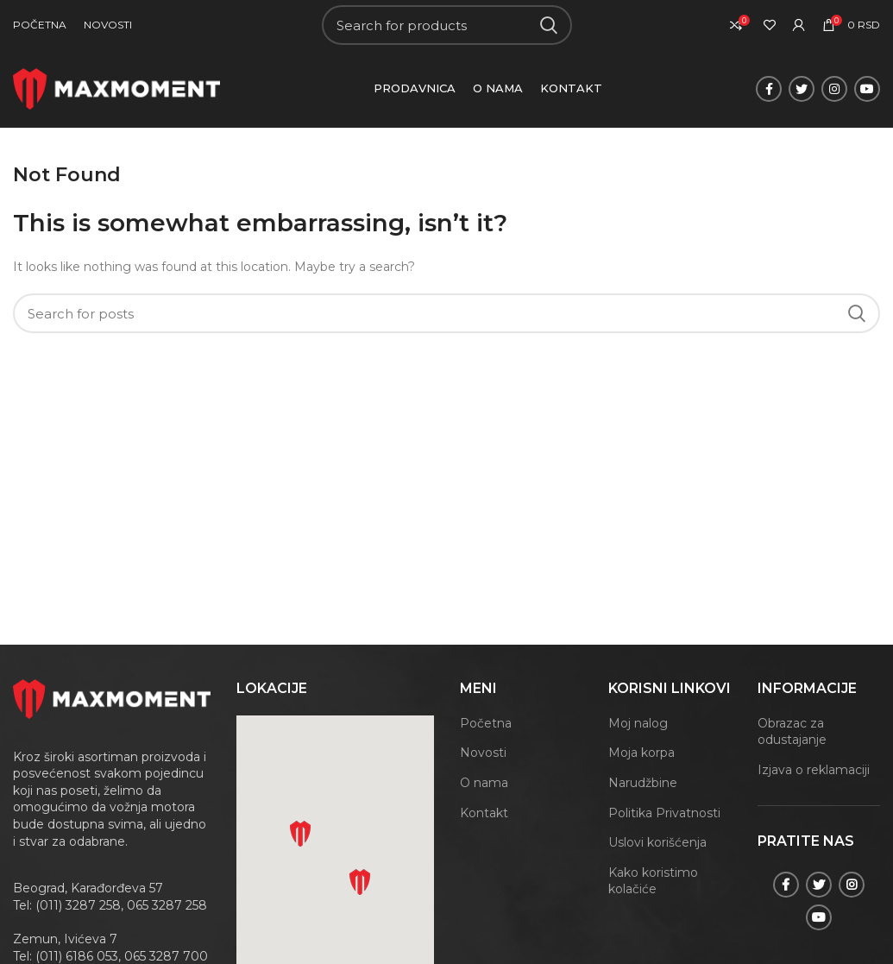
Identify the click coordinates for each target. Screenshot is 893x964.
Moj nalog (638, 723)
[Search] (447, 25)
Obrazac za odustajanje (792, 731)
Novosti (483, 752)
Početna (486, 723)
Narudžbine (642, 783)
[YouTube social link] (867, 89)
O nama (484, 783)
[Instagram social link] (834, 89)
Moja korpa (641, 752)
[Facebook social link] (769, 89)
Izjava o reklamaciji (814, 770)
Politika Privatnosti (664, 813)
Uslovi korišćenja (657, 842)
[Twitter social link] (801, 89)
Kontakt (484, 813)
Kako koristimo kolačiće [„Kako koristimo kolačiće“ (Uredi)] (653, 881)
